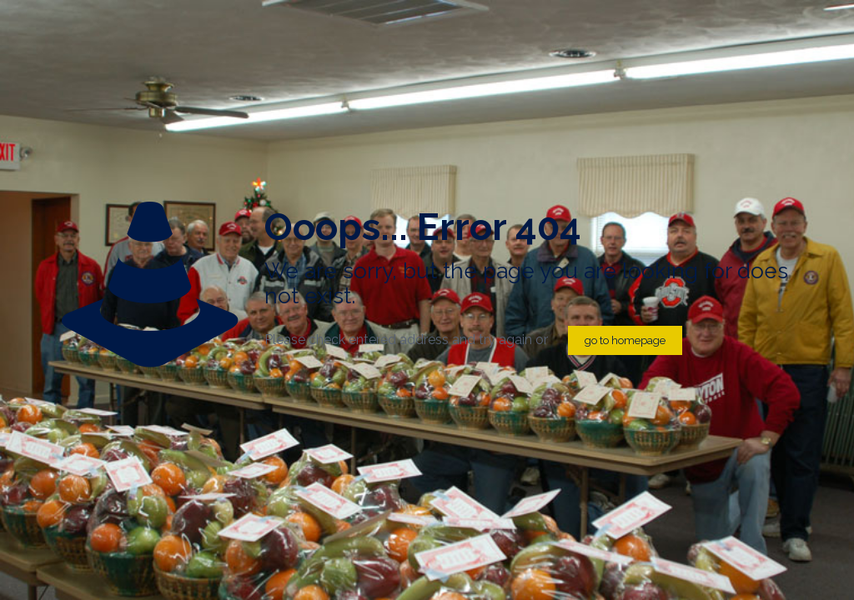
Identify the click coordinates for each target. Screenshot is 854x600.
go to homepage (625, 340)
